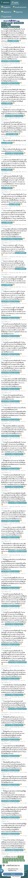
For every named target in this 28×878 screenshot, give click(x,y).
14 (6, 860)
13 (3, 860)
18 (18, 860)
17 (15, 860)
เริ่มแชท (13, 874)
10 (16, 858)
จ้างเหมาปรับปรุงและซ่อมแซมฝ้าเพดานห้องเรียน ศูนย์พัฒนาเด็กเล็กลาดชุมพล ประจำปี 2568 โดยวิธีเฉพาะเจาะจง (12, 398)
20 (23, 860)
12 (22, 858)
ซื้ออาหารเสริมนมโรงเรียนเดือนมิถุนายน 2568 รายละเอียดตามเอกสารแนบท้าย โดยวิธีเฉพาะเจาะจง (13, 151)
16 (12, 860)
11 (19, 858)
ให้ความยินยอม (16, 876)
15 (9, 860)
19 (21, 860)
